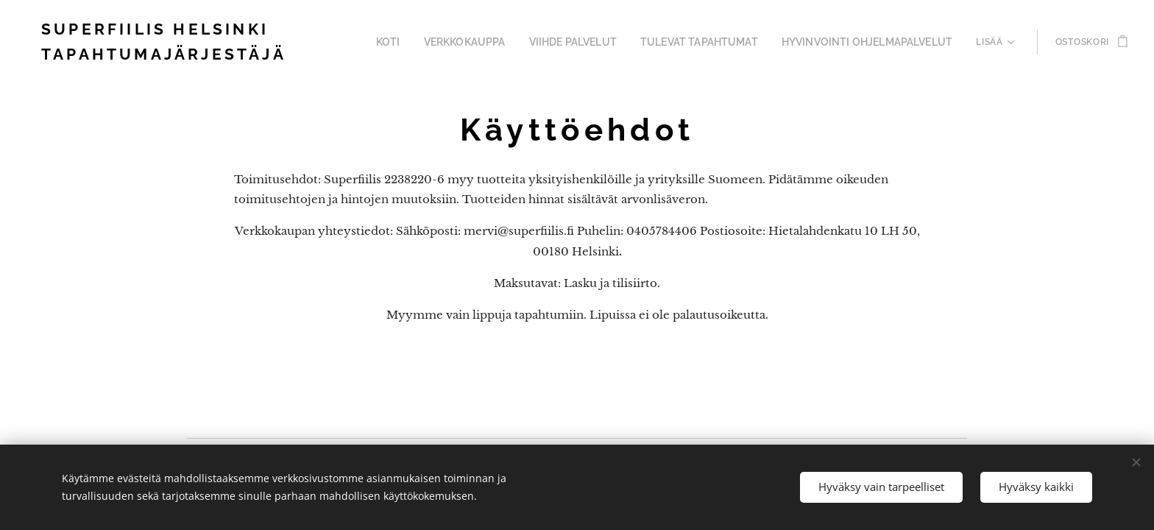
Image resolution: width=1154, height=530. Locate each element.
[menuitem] (408, 42)
